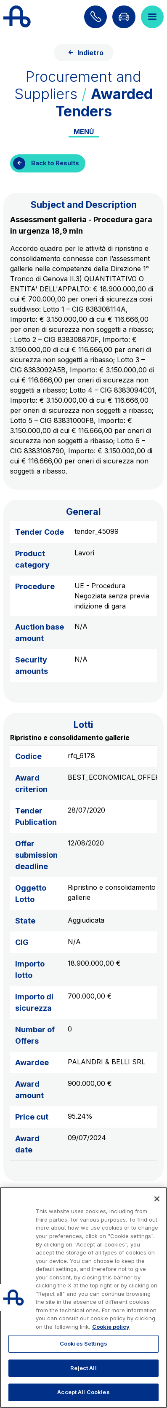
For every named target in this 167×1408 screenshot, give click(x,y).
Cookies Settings (83, 1343)
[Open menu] (152, 16)
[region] (83, 1297)
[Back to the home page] (17, 17)
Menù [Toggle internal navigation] (84, 131)
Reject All (83, 1368)
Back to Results (55, 163)
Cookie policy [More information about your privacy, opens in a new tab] (111, 1326)
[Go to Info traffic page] (123, 16)
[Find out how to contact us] (95, 16)
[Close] (157, 1199)
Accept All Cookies (83, 1392)
